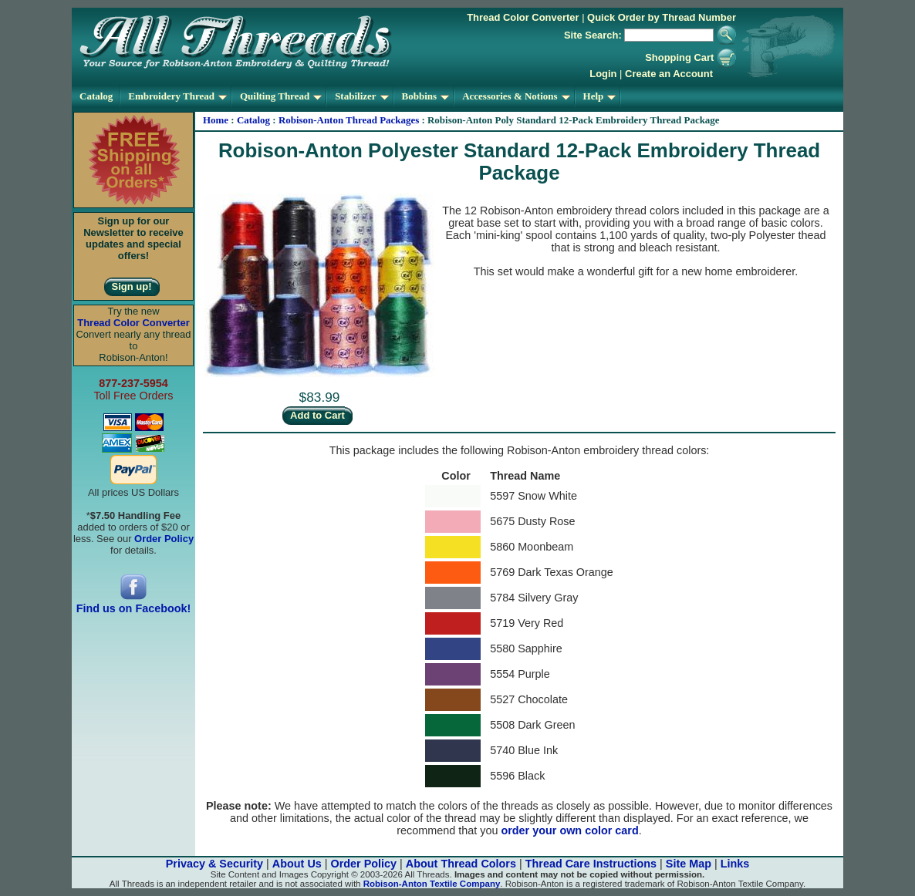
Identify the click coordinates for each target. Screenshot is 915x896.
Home (215, 120)
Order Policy (364, 863)
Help (599, 96)
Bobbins (426, 96)
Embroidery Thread (177, 96)
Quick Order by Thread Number (661, 17)
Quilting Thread (281, 96)
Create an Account (669, 73)
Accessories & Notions (515, 96)
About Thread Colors (461, 863)
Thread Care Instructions (591, 863)
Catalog (96, 96)
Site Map (688, 863)
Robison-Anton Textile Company (432, 883)
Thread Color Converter (523, 17)
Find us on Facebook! (133, 603)
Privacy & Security (214, 863)
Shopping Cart (690, 57)
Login (602, 73)
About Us (297, 863)
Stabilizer (361, 96)
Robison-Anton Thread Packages (349, 120)
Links (735, 863)
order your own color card (569, 830)
